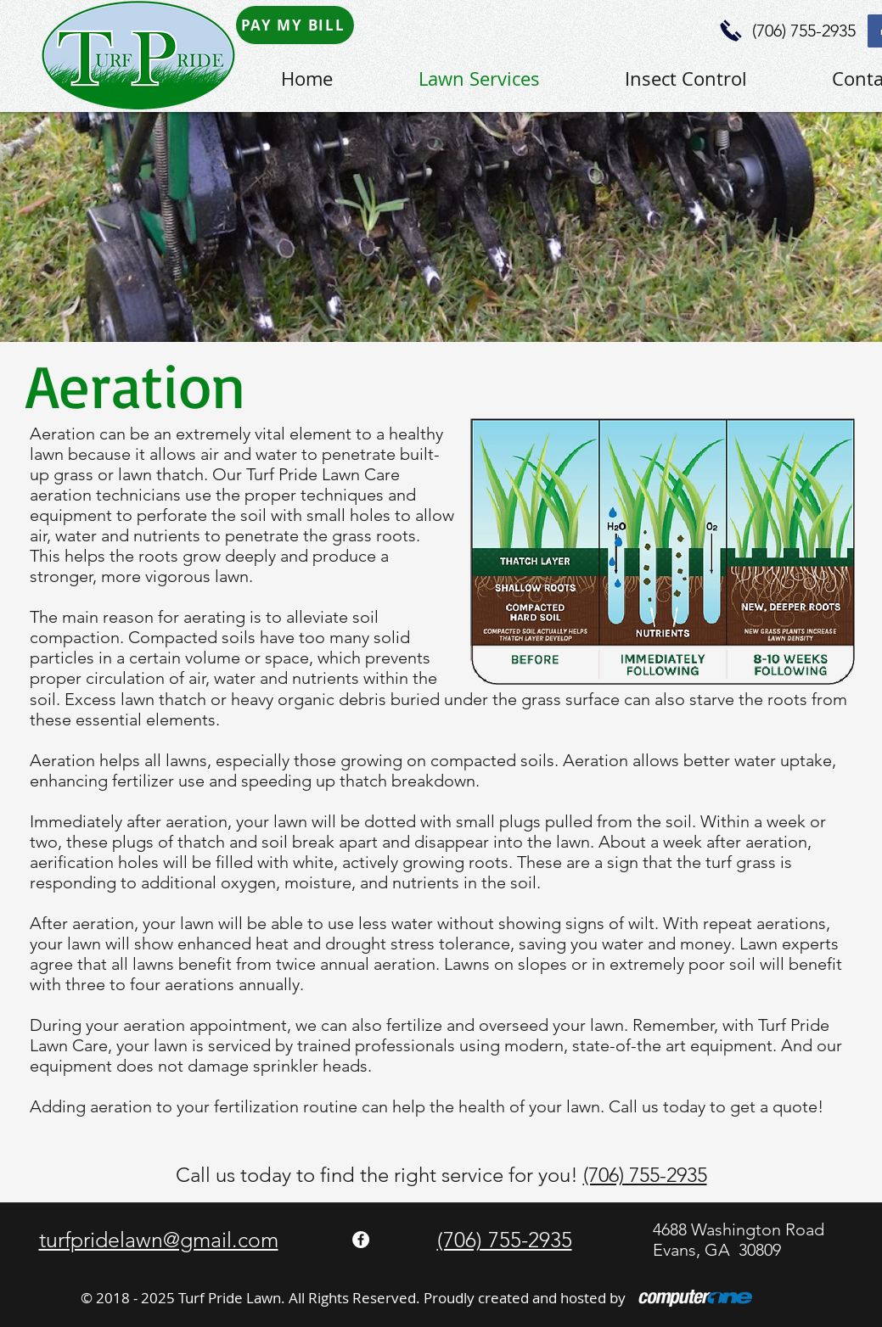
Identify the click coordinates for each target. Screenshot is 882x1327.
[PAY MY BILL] (295, 25)
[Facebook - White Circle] (360, 1239)
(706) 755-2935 (645, 1174)
